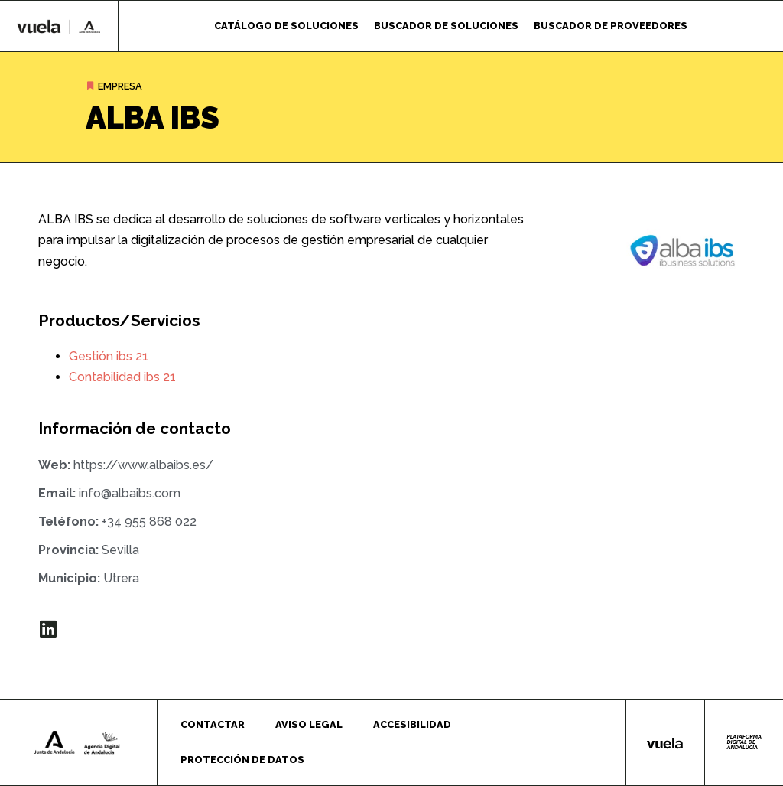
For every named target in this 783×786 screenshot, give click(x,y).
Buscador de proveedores (610, 25)
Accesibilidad (412, 724)
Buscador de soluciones (446, 25)
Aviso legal (309, 724)
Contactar (212, 724)
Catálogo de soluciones (286, 25)
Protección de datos (242, 759)
